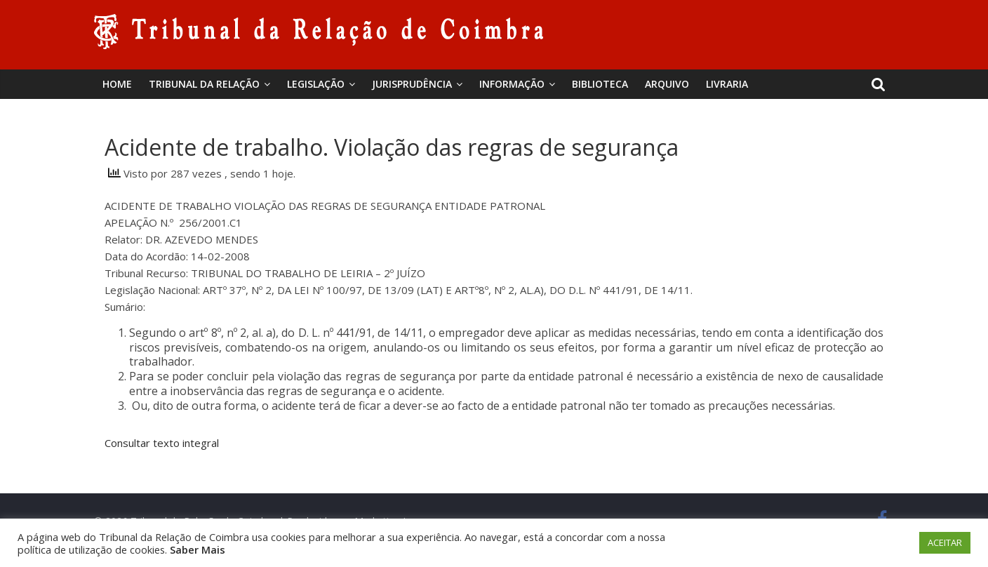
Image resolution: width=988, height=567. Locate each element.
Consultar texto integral (163, 443)
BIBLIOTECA (600, 84)
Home (117, 84)
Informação (512, 84)
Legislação (316, 84)
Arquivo (667, 84)
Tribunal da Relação (204, 84)
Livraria (727, 84)
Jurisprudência (412, 84)
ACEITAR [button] (945, 542)
